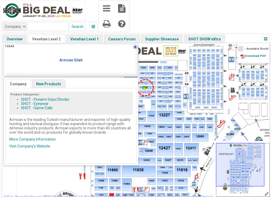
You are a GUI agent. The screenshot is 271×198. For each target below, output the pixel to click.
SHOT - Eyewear (34, 104)
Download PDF (255, 56)
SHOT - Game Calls (37, 108)
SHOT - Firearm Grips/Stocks (45, 99)
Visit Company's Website (29, 146)
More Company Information (32, 139)
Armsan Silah (71, 60)
